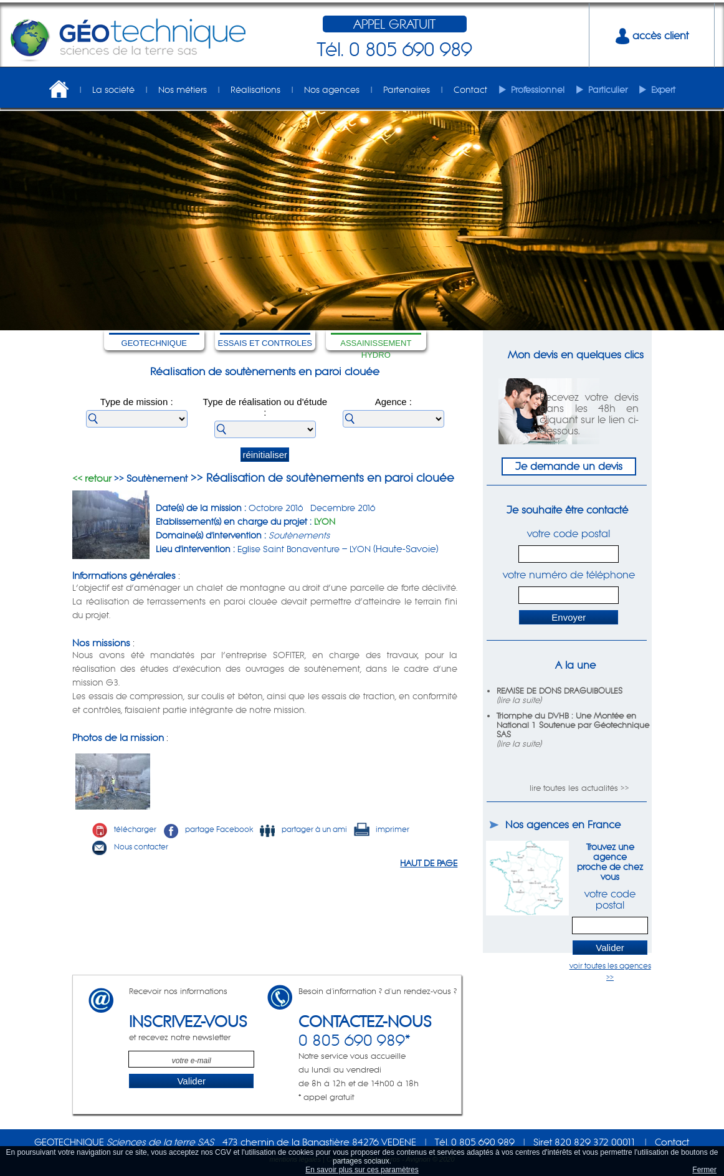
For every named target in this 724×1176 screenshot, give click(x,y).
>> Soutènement (150, 478)
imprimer (381, 829)
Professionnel (537, 90)
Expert (663, 90)
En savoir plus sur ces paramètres (361, 1169)
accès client (652, 35)
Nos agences (332, 90)
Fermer (704, 1169)
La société (113, 90)
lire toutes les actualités (574, 788)
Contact (470, 90)
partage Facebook (208, 829)
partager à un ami (303, 829)
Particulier (607, 90)
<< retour (92, 478)
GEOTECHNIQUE (154, 343)
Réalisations (255, 90)
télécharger (124, 829)
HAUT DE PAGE (428, 863)
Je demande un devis (568, 466)
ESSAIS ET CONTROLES (265, 343)
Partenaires (406, 90)
